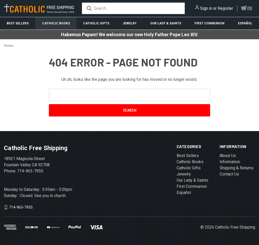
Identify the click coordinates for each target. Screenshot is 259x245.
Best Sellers (18, 23)
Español (245, 23)
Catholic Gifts (96, 23)
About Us (228, 155)
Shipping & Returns (237, 167)
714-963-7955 (21, 207)
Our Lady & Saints (165, 23)
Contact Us (229, 174)
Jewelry (130, 23)
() (249, 8)
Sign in (206, 8)
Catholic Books (56, 23)
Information (230, 161)
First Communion (209, 23)
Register (225, 8)
